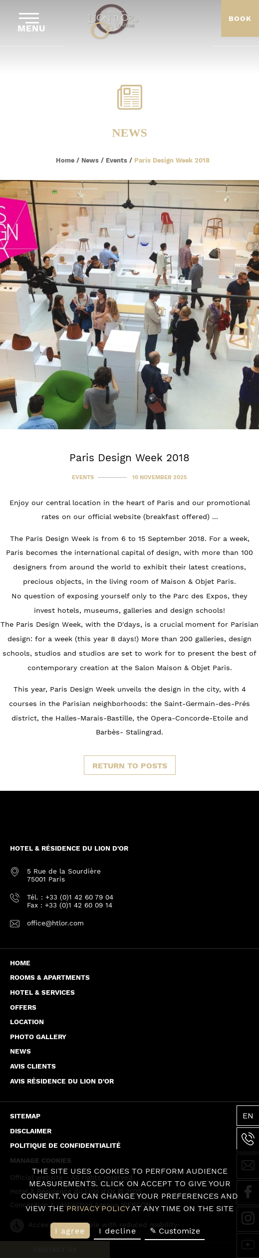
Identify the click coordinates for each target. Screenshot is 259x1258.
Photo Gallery (38, 1037)
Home (65, 160)
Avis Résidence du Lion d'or (62, 1081)
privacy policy (97, 1208)
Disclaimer (30, 1131)
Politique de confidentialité (65, 1145)
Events (116, 160)
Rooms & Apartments (50, 977)
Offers (23, 1007)
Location (27, 1022)
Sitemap (25, 1116)
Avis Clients (33, 1066)
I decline (117, 1231)
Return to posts (129, 765)
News (90, 160)
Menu (31, 23)
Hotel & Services (42, 992)
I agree (70, 1231)
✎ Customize (175, 1231)
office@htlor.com (55, 923)
